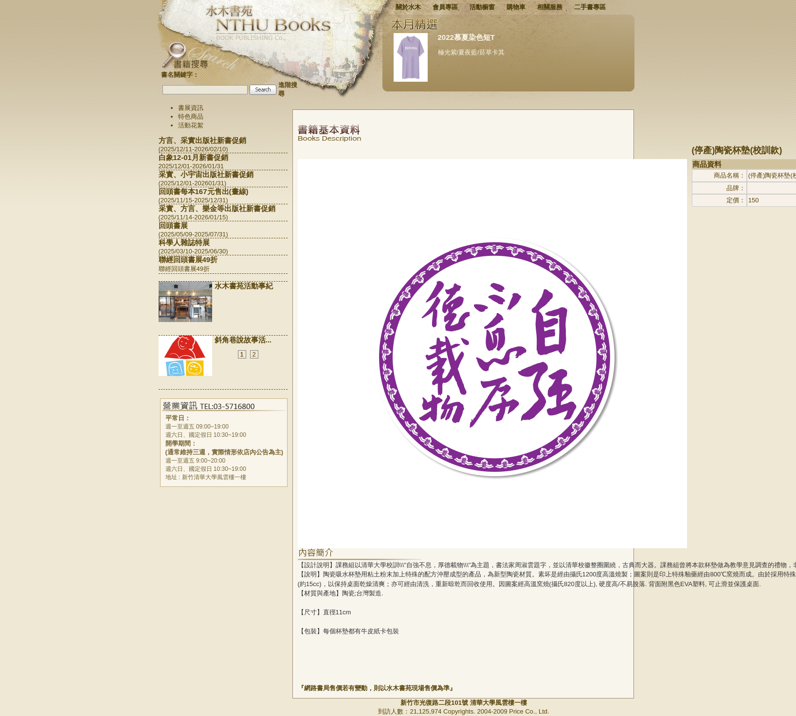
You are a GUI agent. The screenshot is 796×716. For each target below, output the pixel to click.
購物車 (516, 7)
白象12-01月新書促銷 (193, 157)
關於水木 (408, 7)
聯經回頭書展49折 (188, 259)
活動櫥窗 (482, 7)
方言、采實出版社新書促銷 (202, 140)
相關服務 (549, 7)
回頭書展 (173, 225)
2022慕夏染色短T (466, 37)
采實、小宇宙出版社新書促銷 (206, 174)
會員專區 (445, 7)
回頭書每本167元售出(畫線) (204, 191)
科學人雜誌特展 (184, 242)
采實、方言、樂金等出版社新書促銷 (217, 208)
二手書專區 (590, 7)
